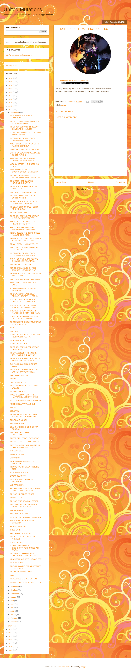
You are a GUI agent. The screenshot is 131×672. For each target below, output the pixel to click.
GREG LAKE (15, 530)
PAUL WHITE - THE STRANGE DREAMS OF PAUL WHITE (22, 159)
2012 (10, 640)
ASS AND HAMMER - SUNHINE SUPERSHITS (23, 289)
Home (91, 182)
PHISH (13, 379)
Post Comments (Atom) (95, 189)
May (12, 607)
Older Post (120, 182)
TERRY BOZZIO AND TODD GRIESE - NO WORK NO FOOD (25, 234)
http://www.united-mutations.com (18, 55)
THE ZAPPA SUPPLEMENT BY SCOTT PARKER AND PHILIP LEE (25, 176)
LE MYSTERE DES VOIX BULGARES (25, 517)
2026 (10, 78)
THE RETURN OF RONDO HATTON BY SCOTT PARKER (25, 122)
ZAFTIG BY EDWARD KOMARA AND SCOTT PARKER (25, 154)
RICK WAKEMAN (17, 563)
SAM (12, 328)
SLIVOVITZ (14, 411)
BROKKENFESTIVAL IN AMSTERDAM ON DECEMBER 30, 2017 (25, 490)
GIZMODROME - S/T (18, 344)
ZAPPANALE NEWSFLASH (21, 533)
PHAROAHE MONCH (18, 420)
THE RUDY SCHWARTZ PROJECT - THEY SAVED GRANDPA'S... (25, 359)
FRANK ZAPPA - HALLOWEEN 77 (24, 244)
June (12, 604)
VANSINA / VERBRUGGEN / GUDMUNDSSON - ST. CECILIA (24, 171)
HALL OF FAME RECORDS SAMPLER (25, 400)
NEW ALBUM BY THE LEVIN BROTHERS (21, 480)
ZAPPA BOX (15, 458)
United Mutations (23, 9)
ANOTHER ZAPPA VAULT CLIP (22, 404)
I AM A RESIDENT (17, 454)
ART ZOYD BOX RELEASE (21, 514)
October (13, 590)
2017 (10, 110)
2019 (10, 103)
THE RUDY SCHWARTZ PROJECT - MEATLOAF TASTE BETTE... (25, 217)
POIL (12, 575)
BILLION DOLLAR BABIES (21, 572)
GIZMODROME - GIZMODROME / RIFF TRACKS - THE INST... (24, 317)
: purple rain (84, 81)
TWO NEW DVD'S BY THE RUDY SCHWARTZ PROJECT (23, 506)
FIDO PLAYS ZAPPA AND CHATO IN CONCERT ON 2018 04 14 (25, 446)
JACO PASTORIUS (18, 382)
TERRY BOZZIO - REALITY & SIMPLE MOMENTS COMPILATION (25, 240)
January (13, 621)
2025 (10, 82)
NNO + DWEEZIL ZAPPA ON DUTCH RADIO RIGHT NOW (25, 145)
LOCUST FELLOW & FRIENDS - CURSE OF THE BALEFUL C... (23, 301)
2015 (10, 629)
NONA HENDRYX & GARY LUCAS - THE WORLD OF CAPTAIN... (24, 260)
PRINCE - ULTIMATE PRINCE (22, 494)
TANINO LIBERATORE (19, 375)
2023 (10, 89)
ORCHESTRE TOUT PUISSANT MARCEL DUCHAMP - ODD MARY (25, 312)
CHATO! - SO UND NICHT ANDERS (24, 149)
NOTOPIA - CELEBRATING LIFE (23, 192)
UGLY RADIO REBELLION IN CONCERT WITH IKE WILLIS (23, 555)
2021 (10, 96)
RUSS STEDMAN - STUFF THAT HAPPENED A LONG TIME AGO (24, 396)
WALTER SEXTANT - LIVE (20, 265)
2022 (10, 92)
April (12, 611)
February (14, 618)
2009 (10, 650)
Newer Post (61, 182)
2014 (10, 633)
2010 (10, 647)
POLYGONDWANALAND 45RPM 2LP (25, 279)
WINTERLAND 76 (17, 485)
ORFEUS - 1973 (16, 451)
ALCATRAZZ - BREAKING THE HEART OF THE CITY (22, 223)
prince (63, 105)
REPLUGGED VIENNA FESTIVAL (23, 579)
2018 (10, 106)
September (15, 594)
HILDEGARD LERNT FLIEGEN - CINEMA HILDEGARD (23, 139)
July (12, 601)
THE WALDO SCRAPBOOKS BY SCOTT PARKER (23, 197)
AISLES (13, 407)
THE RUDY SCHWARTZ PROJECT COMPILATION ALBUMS (24, 128)
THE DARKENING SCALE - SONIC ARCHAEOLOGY (24, 208)
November (14, 587)
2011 (10, 643)
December (14, 113)
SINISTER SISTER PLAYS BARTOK (24, 442)
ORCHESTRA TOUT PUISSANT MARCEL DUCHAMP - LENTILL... (24, 306)
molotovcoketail (64, 667)
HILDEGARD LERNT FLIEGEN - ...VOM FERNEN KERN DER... (23, 254)
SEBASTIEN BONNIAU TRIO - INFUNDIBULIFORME (22, 182)
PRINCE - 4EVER (17, 498)
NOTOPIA (14, 331)
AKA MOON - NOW (18, 526)
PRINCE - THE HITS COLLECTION (24, 501)
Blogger (83, 667)
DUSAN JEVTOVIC (18, 476)
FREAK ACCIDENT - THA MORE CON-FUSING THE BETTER (23, 354)
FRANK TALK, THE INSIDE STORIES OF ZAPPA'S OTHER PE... (25, 202)
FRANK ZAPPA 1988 (18, 213)
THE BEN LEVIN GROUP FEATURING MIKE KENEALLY (25, 323)
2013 (10, 636)
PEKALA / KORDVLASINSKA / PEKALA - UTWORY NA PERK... (24, 295)
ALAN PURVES (16, 510)
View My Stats (11, 66)
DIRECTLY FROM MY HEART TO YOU (25, 582)
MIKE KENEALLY (17, 340)
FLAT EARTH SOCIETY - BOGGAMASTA (20, 434)
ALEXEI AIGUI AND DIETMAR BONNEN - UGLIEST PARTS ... (23, 228)
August (13, 597)
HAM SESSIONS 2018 (19, 472)
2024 (10, 85)
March (13, 614)
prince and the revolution (70, 81)
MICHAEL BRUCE (17, 391)
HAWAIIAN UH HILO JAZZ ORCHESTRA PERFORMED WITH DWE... (25, 548)
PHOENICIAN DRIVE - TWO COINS (24, 438)
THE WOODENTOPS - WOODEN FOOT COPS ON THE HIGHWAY (24, 415)
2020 (10, 99)
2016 (10, 626)
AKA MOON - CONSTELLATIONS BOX (26, 559)
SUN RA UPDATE (17, 424)
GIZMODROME (16, 542)
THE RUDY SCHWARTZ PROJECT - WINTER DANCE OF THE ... (25, 371)
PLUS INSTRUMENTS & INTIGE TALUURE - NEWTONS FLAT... (23, 269)
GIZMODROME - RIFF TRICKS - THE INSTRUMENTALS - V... (25, 336)
